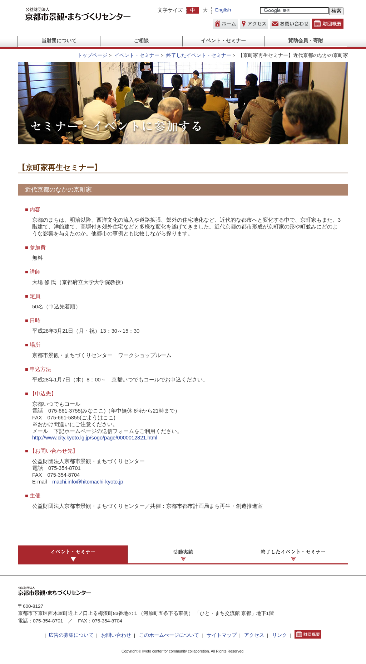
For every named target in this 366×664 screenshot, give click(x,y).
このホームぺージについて (169, 635)
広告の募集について (71, 635)
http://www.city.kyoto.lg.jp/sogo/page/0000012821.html (94, 438)
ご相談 (141, 40)
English (223, 10)
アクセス (254, 635)
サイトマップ (222, 635)
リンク (279, 635)
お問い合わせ (116, 635)
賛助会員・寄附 (305, 40)
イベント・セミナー (223, 40)
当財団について (58, 40)
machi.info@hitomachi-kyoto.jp (87, 482)
